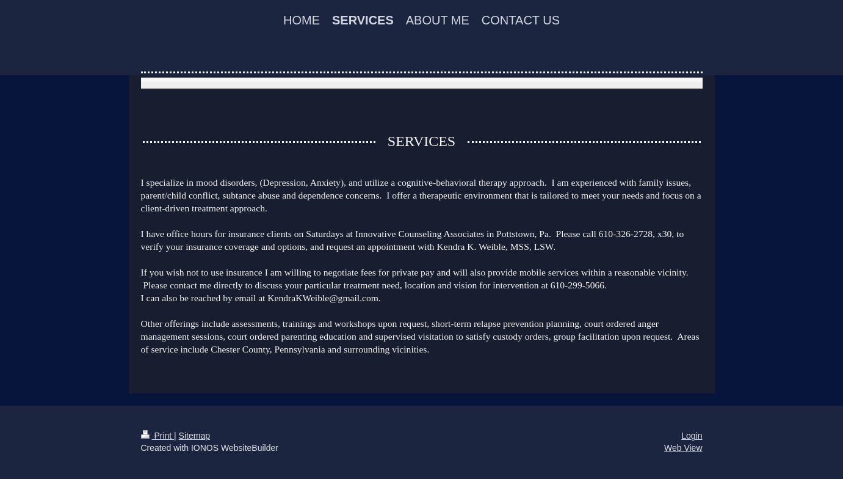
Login (691, 436)
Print (158, 436)
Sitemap (194, 436)
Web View (683, 448)
